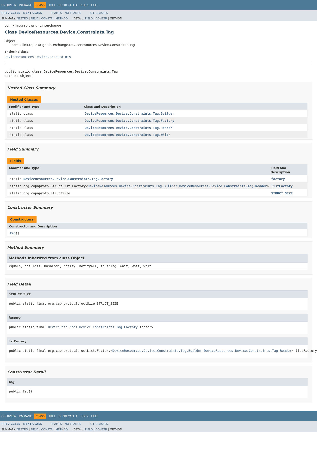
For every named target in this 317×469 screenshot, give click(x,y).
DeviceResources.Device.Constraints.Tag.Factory (129, 121)
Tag (12, 233)
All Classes (99, 13)
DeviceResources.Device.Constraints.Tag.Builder (129, 113)
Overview (8, 5)
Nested (22, 18)
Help (94, 5)
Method (61, 18)
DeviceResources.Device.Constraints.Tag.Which (127, 135)
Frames (56, 13)
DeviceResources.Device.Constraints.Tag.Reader (128, 128)
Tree (52, 5)
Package (25, 5)
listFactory (282, 186)
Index (84, 5)
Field (34, 18)
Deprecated (67, 5)
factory (278, 179)
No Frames (73, 13)
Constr (47, 18)
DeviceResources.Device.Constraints (38, 57)
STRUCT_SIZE (282, 193)
